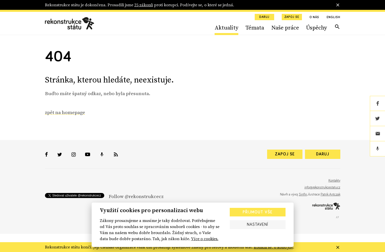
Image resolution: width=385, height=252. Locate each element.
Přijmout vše (257, 212)
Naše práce (285, 27)
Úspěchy (316, 27)
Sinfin (303, 194)
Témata (254, 27)
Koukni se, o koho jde (273, 247)
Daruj (264, 17)
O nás (314, 17)
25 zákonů (143, 5)
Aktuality (226, 27)
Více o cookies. (204, 238)
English (333, 17)
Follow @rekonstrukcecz (136, 196)
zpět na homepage (65, 112)
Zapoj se (292, 17)
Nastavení (257, 224)
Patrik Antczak (330, 194)
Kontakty (334, 180)
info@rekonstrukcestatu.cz (322, 187)
